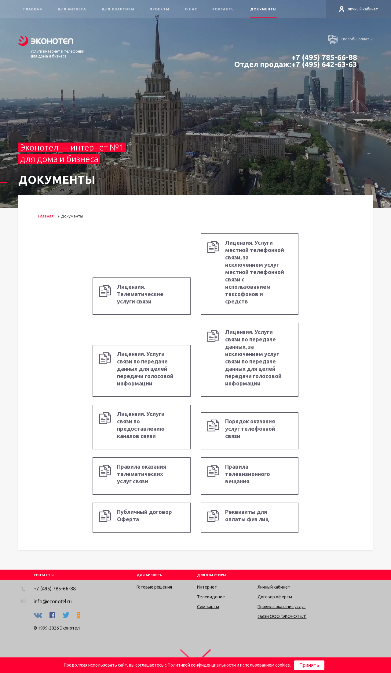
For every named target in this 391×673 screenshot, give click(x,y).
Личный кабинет (358, 9)
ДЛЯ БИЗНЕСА (149, 575)
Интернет (207, 587)
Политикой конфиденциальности (202, 665)
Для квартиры (117, 9)
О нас (191, 9)
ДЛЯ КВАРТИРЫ (211, 575)
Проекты (160, 9)
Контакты (223, 9)
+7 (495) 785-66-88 (324, 57)
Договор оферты (275, 596)
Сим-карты (208, 606)
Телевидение (211, 596)
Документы (263, 9)
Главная (32, 9)
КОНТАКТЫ (44, 575)
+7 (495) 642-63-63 (324, 64)
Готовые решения (154, 587)
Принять (309, 665)
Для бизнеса (71, 9)
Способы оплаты (350, 39)
